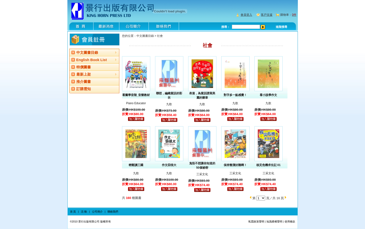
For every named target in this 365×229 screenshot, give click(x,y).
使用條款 (290, 221)
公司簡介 (97, 211)
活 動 (84, 211)
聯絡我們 (112, 211)
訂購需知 (83, 89)
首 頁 (73, 211)
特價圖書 (83, 67)
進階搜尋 (281, 27)
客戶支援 (266, 14)
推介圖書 (83, 81)
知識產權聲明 (274, 221)
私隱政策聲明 (256, 221)
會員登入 (246, 14)
